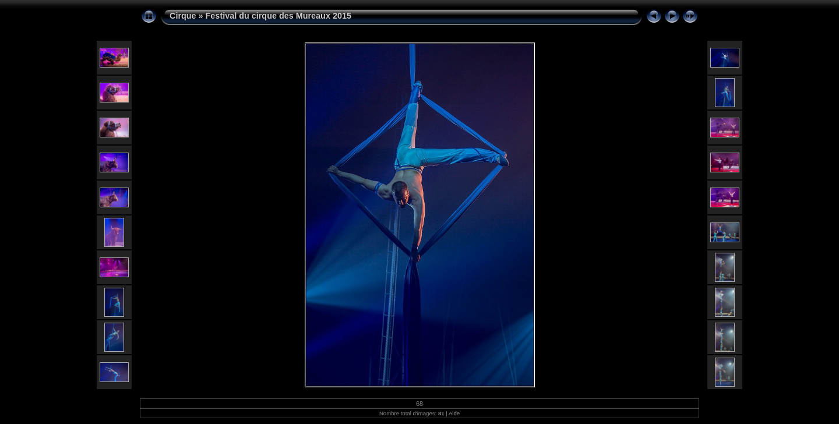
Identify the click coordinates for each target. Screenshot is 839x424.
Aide (454, 413)
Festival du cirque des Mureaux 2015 (278, 15)
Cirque (183, 15)
